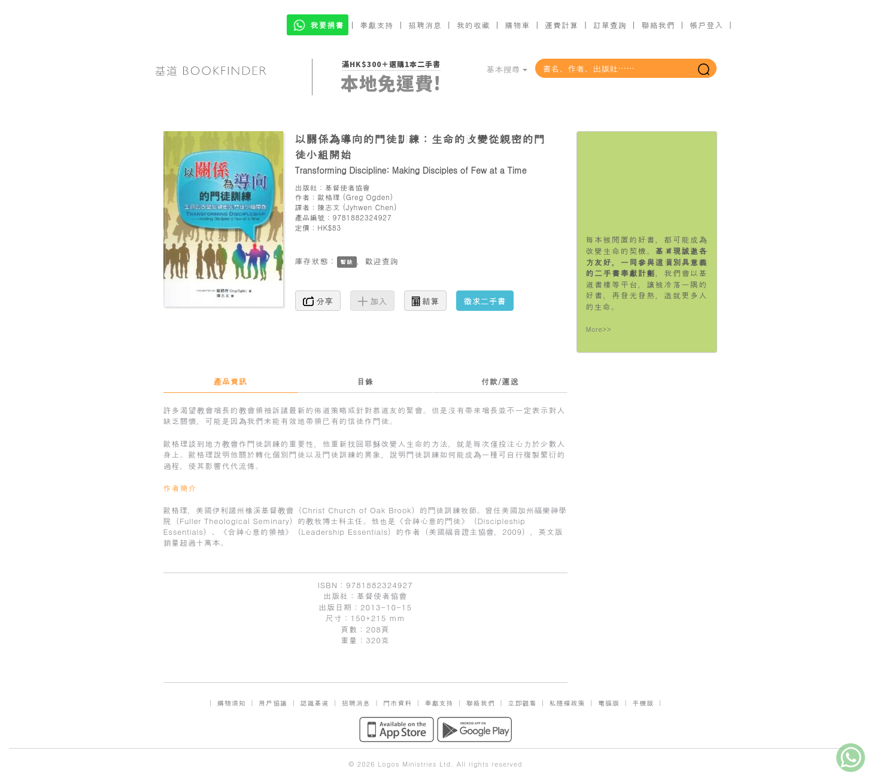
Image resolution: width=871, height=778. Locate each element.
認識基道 (314, 702)
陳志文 (328, 207)
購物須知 (231, 702)
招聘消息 (425, 25)
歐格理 (328, 197)
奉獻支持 (376, 25)
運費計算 (561, 25)
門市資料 (397, 702)
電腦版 (609, 702)
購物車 (517, 25)
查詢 (390, 261)
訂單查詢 (610, 25)
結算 (425, 301)
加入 (372, 301)
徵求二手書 (485, 301)
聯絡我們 (658, 25)
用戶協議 (273, 702)
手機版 (643, 702)
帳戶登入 (706, 25)
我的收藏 (473, 25)
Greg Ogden (368, 197)
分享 (318, 301)
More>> (599, 329)
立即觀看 (522, 702)
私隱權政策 (567, 702)
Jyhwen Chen (370, 207)
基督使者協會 (348, 187)
